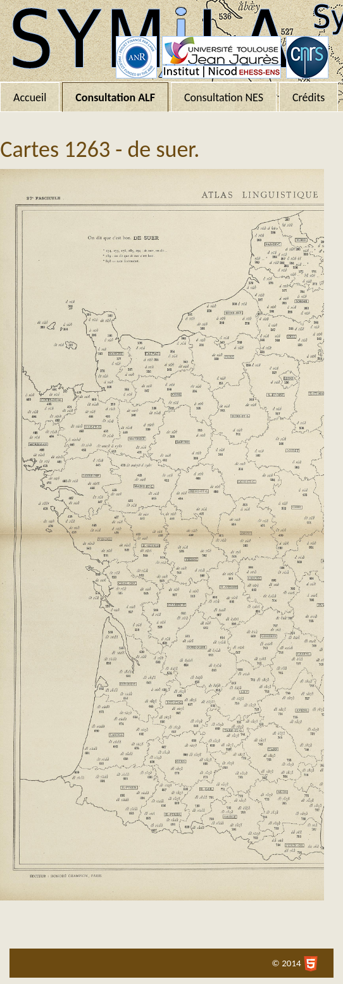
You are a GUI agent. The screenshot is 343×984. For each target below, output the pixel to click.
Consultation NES (223, 97)
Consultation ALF (115, 97)
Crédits (308, 97)
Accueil (29, 97)
